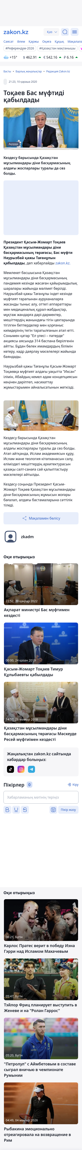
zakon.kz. (62, 263)
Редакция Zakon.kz (58, 71)
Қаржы (34, 41)
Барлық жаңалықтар (29, 71)
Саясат (8, 41)
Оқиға (46, 41)
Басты (7, 71)
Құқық (59, 41)
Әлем (21, 41)
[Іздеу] (65, 32)
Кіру (75, 784)
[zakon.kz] (15, 32)
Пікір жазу (68, 810)
